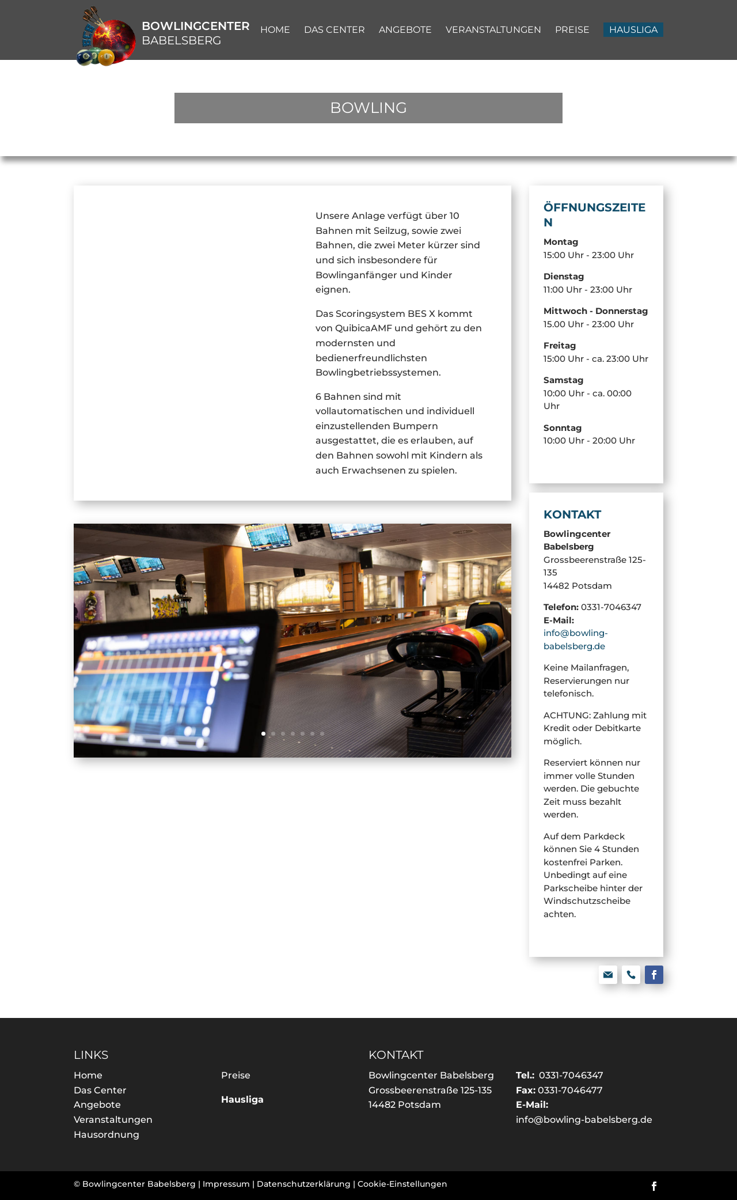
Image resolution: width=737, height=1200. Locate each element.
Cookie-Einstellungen (402, 1184)
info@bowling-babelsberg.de (584, 1119)
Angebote (97, 1104)
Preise (235, 1075)
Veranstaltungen (113, 1119)
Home (88, 1075)
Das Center (100, 1090)
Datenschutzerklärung (304, 1184)
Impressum (226, 1184)
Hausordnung (106, 1134)
